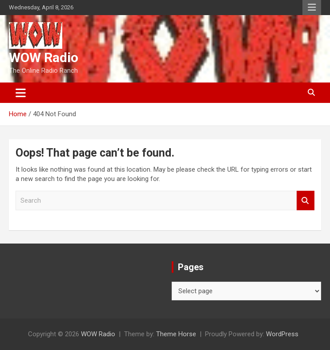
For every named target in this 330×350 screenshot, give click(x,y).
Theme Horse (176, 334)
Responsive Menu (311, 7)
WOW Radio (43, 57)
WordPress (282, 334)
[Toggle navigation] (20, 93)
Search (305, 201)
